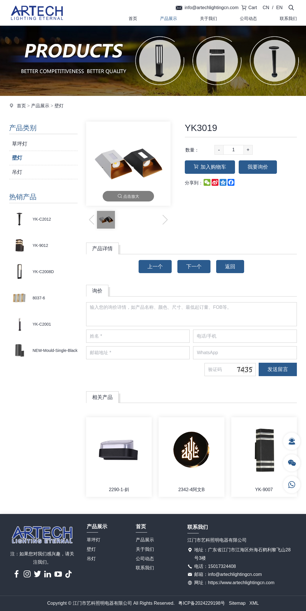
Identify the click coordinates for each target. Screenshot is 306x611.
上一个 (155, 266)
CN (266, 7)
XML (254, 603)
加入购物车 (210, 167)
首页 (133, 18)
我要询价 (258, 167)
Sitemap (237, 603)
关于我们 (208, 18)
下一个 (194, 266)
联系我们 (145, 567)
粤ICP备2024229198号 (201, 603)
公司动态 (248, 18)
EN (279, 7)
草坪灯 (19, 144)
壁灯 (59, 105)
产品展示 (168, 18)
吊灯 (17, 172)
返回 (230, 266)
